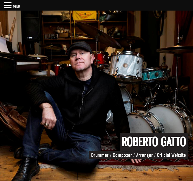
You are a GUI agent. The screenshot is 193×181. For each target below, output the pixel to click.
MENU (16, 6)
